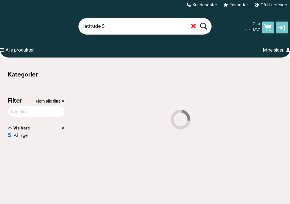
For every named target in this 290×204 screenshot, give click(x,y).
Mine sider (276, 50)
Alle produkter (17, 50)
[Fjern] (193, 26)
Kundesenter (201, 4)
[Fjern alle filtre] (50, 101)
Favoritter (235, 4)
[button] (282, 27)
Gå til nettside (270, 4)
